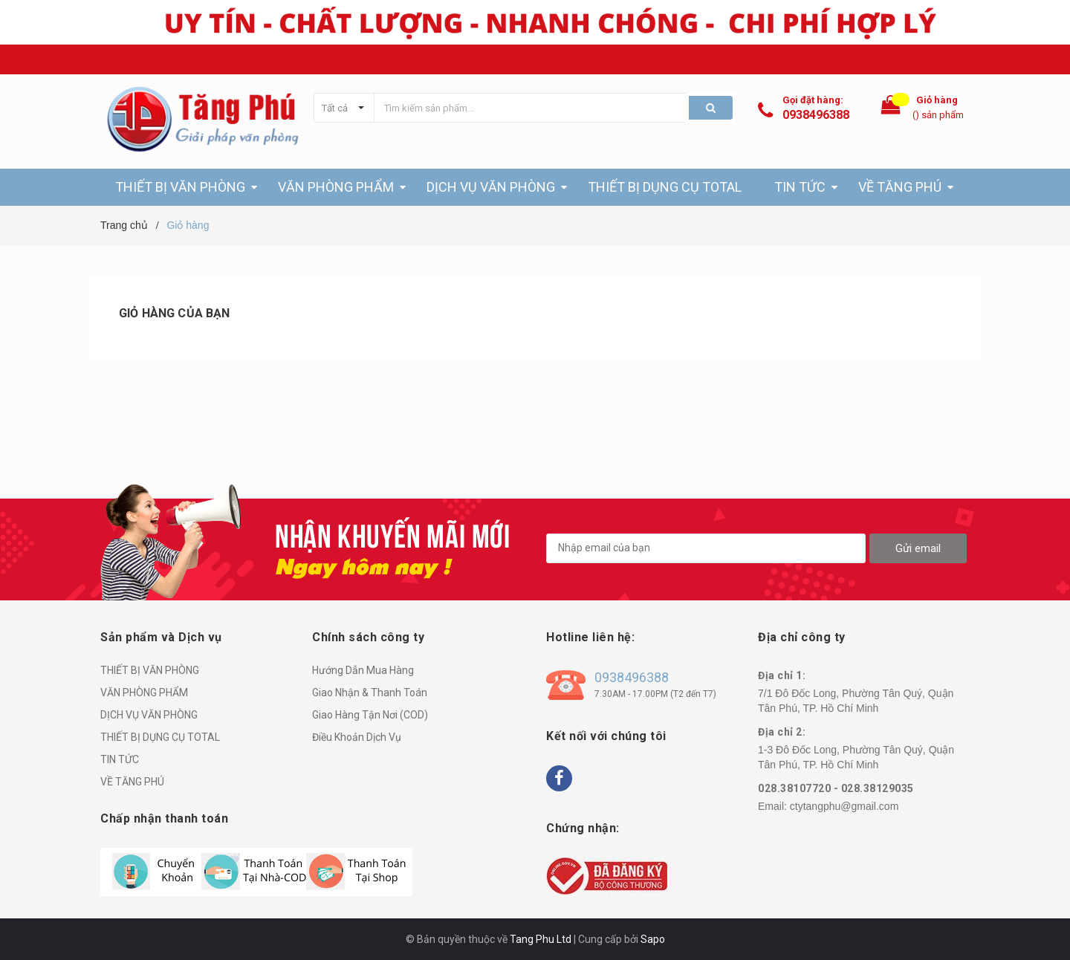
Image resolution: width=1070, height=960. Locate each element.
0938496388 (815, 115)
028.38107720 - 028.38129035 (836, 788)
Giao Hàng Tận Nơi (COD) (370, 715)
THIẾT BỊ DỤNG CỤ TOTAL (160, 737)
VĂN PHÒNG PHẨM (144, 692)
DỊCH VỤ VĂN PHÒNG (149, 715)
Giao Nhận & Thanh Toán (369, 692)
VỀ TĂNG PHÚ (132, 782)
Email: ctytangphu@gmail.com (309, 59)
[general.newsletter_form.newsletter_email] (706, 548)
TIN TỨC (119, 759)
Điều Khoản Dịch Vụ (356, 737)
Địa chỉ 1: (781, 675)
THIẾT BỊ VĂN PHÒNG (149, 670)
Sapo (653, 939)
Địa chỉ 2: (781, 732)
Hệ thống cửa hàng (929, 59)
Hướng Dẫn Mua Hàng (363, 670)
